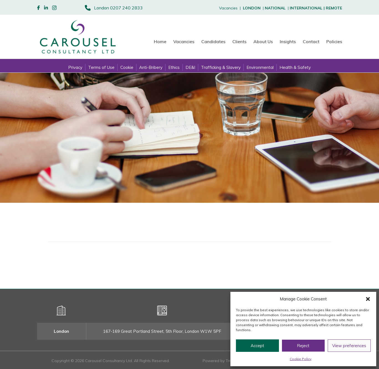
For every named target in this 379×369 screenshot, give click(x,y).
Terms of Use (101, 67)
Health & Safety (295, 67)
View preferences (349, 345)
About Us (263, 41)
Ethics (174, 67)
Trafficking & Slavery (221, 67)
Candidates (213, 41)
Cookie (126, 67)
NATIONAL (275, 8)
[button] (368, 299)
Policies (334, 41)
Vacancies (183, 41)
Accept (257, 345)
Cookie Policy (300, 359)
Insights (288, 41)
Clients (239, 41)
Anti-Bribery (150, 67)
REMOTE (334, 8)
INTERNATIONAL (308, 8)
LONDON (252, 8)
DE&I (190, 67)
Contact (311, 41)
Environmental (260, 67)
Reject (303, 345)
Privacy (75, 67)
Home (160, 41)
